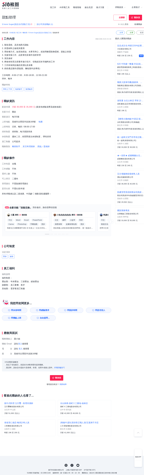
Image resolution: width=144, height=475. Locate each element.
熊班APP (138, 457)
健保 (11, 256)
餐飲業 (25, 33)
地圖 (40, 122)
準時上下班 (7, 89)
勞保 (5, 256)
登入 (20, 344)
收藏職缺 (138, 24)
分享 (120, 33)
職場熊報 (77, 7)
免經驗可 (18, 89)
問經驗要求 (44, 310)
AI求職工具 (65, 7)
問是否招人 (100, 310)
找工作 (53, 7)
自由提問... (44, 318)
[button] (112, 222)
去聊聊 (122, 17)
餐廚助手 (16, 146)
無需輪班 (29, 89)
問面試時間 (72, 310)
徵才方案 (100, 7)
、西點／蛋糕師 (43, 146)
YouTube (77, 465)
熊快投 (137, 17)
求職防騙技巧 (59, 368)
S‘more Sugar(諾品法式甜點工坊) (40, 33)
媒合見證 (89, 7)
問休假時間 (16, 310)
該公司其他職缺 (45, 24)
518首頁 (12, 33)
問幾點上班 (16, 318)
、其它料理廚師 (28, 146)
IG (66, 465)
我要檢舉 (63, 384)
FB (72, 465)
